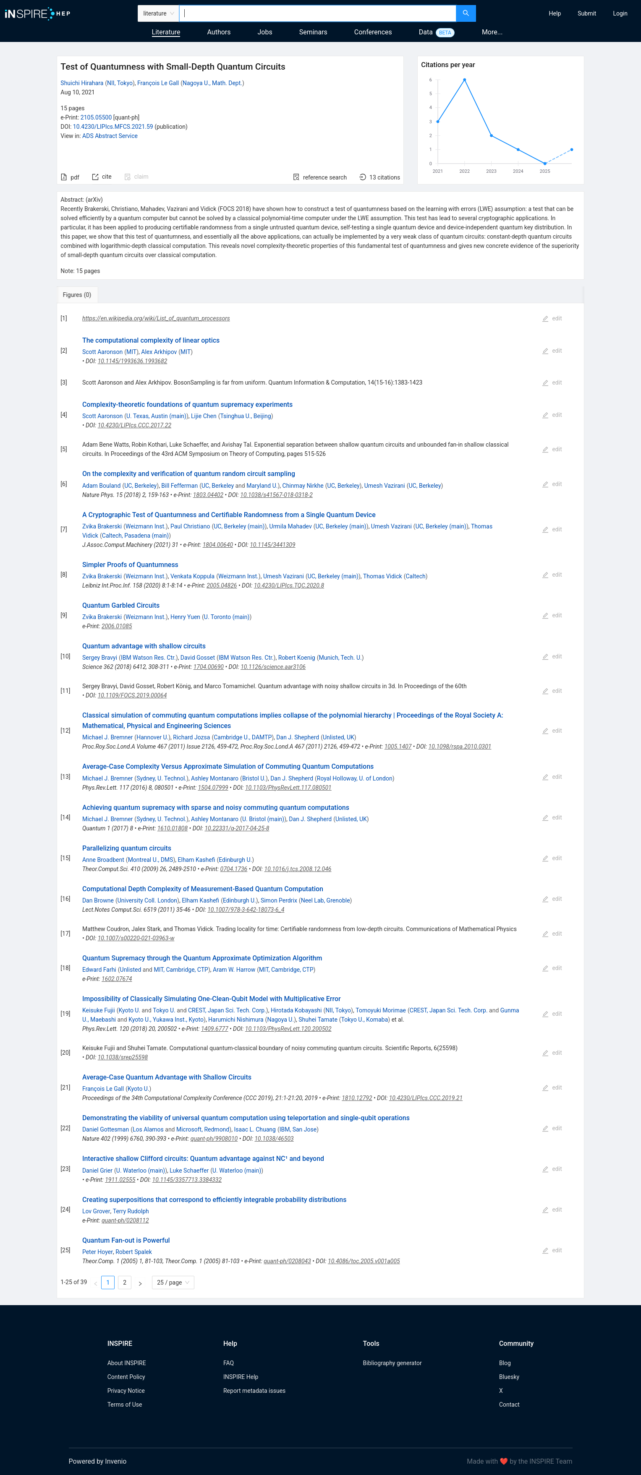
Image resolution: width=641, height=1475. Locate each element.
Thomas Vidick (382, 576)
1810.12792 (357, 1098)
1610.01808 (172, 828)
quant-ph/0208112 (125, 1220)
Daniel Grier (97, 1170)
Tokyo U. (164, 1010)
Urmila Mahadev (290, 526)
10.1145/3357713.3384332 (187, 1179)
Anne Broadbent (103, 859)
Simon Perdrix (279, 900)
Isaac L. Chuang (255, 1129)
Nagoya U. (280, 1019)
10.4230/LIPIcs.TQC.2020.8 (289, 585)
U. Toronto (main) (227, 617)
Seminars (313, 32)
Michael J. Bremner (107, 737)
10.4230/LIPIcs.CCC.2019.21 (426, 1098)
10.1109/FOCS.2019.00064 (132, 695)
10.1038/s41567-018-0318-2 (276, 495)
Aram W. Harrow (234, 969)
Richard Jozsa (191, 737)
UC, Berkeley (140, 485)
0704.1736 (234, 869)
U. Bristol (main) (263, 819)
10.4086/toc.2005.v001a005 (364, 1261)
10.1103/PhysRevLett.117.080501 (288, 787)
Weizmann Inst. (146, 526)
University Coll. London (147, 900)
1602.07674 (117, 979)
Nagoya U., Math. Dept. (212, 83)
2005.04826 (222, 585)
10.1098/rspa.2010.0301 (460, 746)
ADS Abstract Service (110, 136)
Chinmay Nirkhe (303, 485)
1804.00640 (218, 544)
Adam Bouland (101, 485)
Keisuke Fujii (98, 1010)
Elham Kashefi (196, 859)
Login (620, 13)
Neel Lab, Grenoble (325, 900)
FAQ (228, 1363)
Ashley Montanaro (214, 778)
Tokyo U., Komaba (364, 1019)
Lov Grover (96, 1211)
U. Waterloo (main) (140, 1170)
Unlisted (130, 969)
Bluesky (509, 1377)
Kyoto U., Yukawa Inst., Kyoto (166, 1019)
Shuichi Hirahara (81, 83)
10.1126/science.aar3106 (273, 666)
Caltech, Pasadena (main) (135, 535)
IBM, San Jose (298, 1129)
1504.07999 (213, 787)
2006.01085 (117, 626)
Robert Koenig (296, 657)
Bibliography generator (392, 1363)
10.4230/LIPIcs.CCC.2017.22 (134, 425)
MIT (131, 352)
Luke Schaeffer (189, 1170)
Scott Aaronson (102, 352)
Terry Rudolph (131, 1211)
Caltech (416, 576)
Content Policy (126, 1377)
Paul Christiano (190, 526)
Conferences (373, 32)
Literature (166, 32)
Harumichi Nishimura (235, 1019)
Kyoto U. (129, 1010)
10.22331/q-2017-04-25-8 (236, 828)
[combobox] (318, 13)
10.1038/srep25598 (123, 1057)
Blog (505, 1363)
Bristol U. (254, 778)
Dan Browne (98, 900)
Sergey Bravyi (99, 657)
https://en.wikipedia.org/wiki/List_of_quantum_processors (156, 318)
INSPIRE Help (240, 1377)
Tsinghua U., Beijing (245, 416)
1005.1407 (398, 746)
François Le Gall (158, 83)
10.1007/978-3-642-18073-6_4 (245, 909)
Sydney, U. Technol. (161, 778)
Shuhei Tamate (318, 1019)
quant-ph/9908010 (214, 1138)
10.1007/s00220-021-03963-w (136, 938)
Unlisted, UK (338, 737)
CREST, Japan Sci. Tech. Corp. (227, 1010)
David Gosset (198, 657)
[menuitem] (555, 13)
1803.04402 (208, 495)
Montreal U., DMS (150, 859)
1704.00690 (209, 666)
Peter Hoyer (97, 1252)
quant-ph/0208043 (287, 1261)
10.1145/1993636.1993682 (132, 361)
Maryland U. (261, 485)
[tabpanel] (320, 800)
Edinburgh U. (235, 859)
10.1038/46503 (273, 1138)
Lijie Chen (204, 416)
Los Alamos (148, 1129)
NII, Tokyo (120, 83)
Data (426, 32)
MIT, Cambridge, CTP (181, 969)
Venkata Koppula (192, 576)
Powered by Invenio (98, 1461)
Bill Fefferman (179, 485)
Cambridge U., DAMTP (243, 737)
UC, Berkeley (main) (239, 526)
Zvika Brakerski (102, 526)
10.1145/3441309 (272, 544)
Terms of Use (124, 1404)
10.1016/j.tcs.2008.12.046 (298, 869)
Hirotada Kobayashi (296, 1010)
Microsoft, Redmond (202, 1129)
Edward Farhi (99, 969)
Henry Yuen (185, 617)
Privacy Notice (126, 1390)
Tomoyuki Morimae (381, 1010)
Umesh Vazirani (384, 485)
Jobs (265, 32)
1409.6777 (214, 1028)
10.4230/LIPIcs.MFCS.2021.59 (113, 126)
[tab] (84, 294)
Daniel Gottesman (105, 1129)
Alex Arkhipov (159, 352)
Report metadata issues (254, 1390)
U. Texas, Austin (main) (156, 416)
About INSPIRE (126, 1363)
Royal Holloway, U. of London (354, 778)
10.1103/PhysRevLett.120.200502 (288, 1028)
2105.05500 (96, 117)
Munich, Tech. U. (340, 657)
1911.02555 (120, 1179)
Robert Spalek (133, 1252)
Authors (218, 32)
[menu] (559, 13)
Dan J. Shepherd (297, 737)
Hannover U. (152, 737)
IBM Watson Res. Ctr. (148, 657)
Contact (509, 1404)
